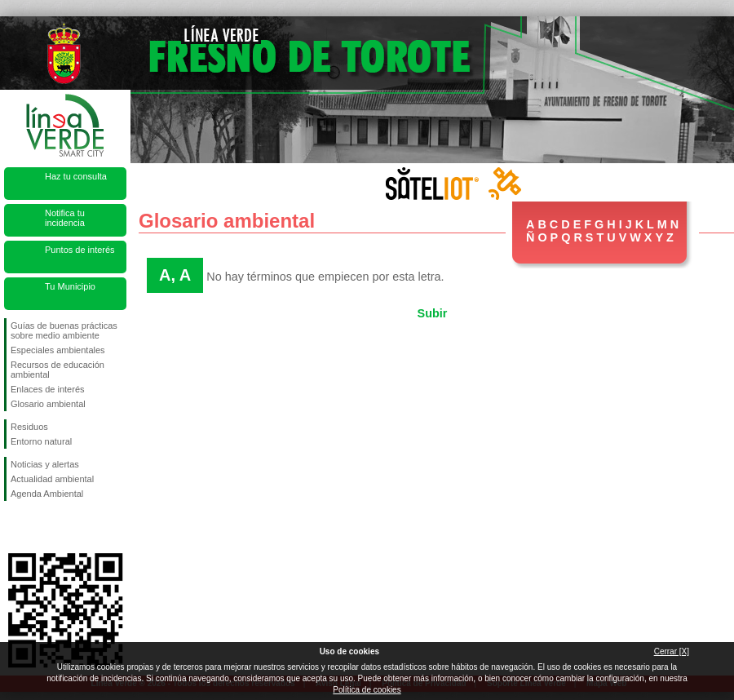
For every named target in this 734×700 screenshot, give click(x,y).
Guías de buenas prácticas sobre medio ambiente (64, 330)
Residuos (29, 427)
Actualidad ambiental (52, 479)
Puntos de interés (80, 250)
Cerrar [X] (671, 651)
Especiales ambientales (58, 350)
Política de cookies (366, 689)
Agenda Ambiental (47, 493)
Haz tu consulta (76, 176)
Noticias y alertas (45, 464)
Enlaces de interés (48, 389)
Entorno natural (41, 441)
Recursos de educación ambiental (57, 369)
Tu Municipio (70, 286)
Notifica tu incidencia (65, 218)
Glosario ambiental (48, 404)
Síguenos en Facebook (14, 527)
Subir (433, 313)
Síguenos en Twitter (41, 527)
